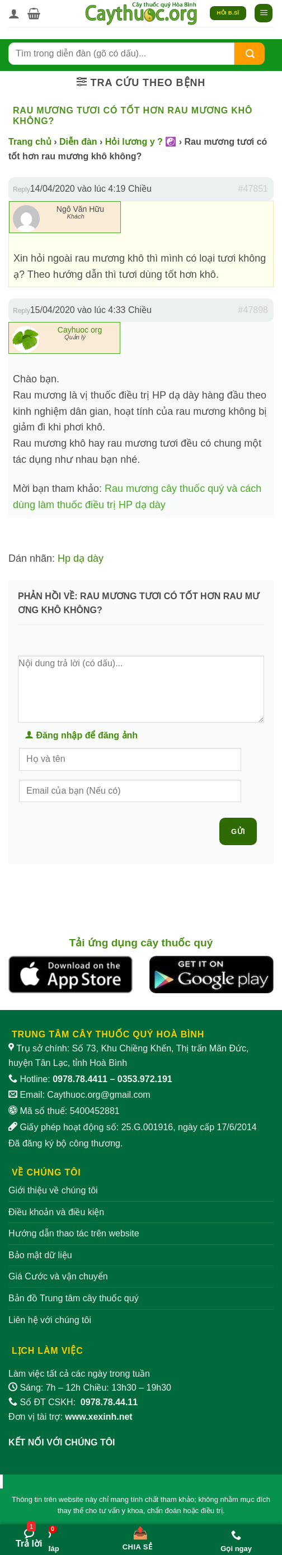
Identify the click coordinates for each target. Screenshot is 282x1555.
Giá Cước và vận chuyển (58, 1276)
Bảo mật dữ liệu (40, 1255)
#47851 (253, 188)
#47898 (253, 310)
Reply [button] (21, 189)
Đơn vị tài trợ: (70, 1416)
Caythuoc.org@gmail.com (98, 1094)
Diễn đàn (78, 141)
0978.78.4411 (80, 1079)
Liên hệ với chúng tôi (49, 1320)
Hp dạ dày (81, 558)
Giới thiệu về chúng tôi (53, 1190)
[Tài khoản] (14, 13)
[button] (33, 13)
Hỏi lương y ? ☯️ (140, 141)
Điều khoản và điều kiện (56, 1212)
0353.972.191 (145, 1079)
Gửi (238, 831)
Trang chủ (29, 141)
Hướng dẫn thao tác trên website (73, 1233)
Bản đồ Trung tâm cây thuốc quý (73, 1298)
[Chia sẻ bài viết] (138, 1536)
